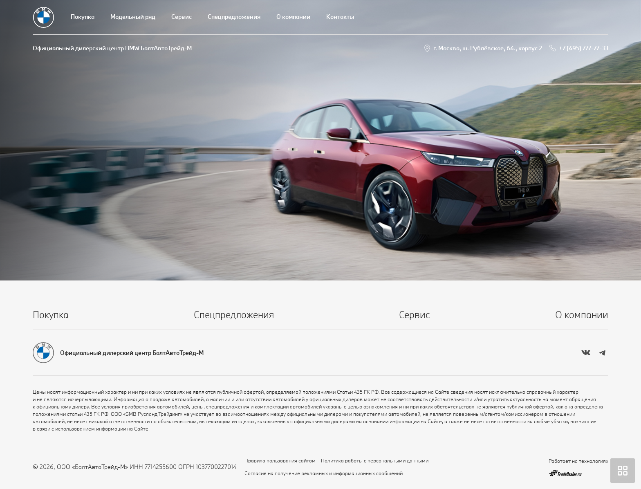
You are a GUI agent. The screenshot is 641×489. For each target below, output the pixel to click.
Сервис (181, 16)
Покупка (82, 16)
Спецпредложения (234, 16)
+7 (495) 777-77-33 (583, 48)
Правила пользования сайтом (280, 460)
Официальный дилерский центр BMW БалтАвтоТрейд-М (112, 48)
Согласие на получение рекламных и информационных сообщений (323, 473)
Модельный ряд (132, 16)
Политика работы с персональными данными (374, 460)
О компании (293, 16)
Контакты (340, 16)
